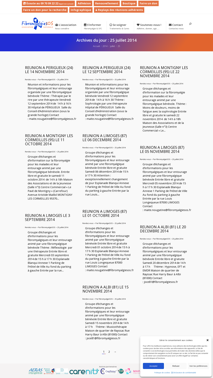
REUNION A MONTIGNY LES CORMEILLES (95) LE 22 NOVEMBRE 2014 (164, 71)
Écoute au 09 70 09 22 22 (48, 3)
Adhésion (84, 3)
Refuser (176, 366)
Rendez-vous (30, 79)
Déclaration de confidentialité (184, 372)
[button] (207, 340)
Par (46, 79)
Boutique (129, 3)
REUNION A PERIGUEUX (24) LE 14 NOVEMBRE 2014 (49, 69)
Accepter (153, 366)
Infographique (81, 10)
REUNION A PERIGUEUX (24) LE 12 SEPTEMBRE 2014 (106, 69)
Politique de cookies (162, 372)
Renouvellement (106, 3)
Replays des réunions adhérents (119, 10)
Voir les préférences (198, 366)
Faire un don (148, 3)
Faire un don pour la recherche (44, 10)
